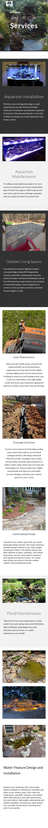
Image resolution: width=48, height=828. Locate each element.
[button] (3, 3)
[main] (24, 25)
